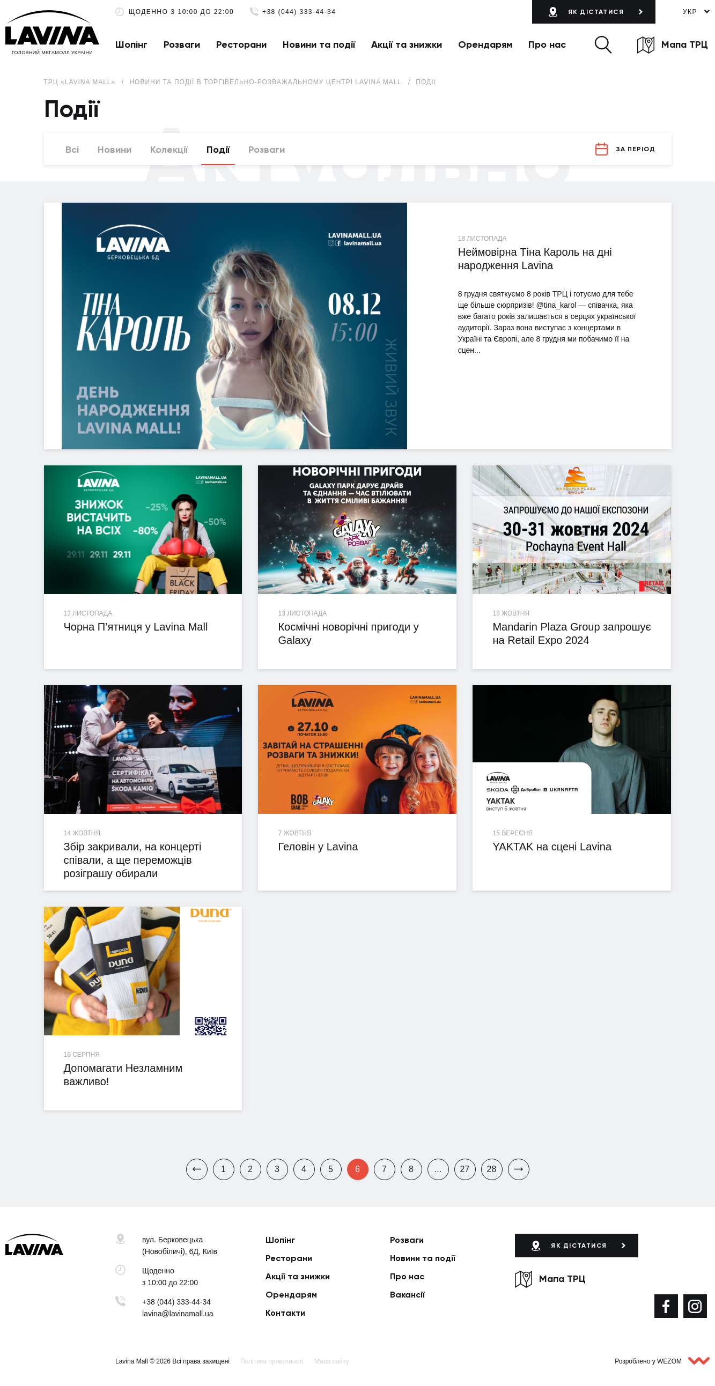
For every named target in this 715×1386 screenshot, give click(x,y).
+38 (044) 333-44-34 (299, 12)
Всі (72, 149)
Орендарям (485, 44)
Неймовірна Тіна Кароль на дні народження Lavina (535, 258)
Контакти (285, 1313)
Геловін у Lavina (318, 847)
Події (426, 82)
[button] (603, 44)
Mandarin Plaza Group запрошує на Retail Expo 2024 (571, 633)
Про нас (547, 44)
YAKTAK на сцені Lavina (551, 847)
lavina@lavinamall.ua (177, 1313)
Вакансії (407, 1294)
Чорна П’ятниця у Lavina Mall (135, 627)
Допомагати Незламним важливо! (122, 1074)
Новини (114, 149)
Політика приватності (272, 1361)
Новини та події (319, 44)
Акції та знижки (406, 44)
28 (492, 1169)
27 (465, 1169)
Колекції (169, 149)
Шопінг (131, 44)
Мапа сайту (331, 1361)
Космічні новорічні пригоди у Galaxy (348, 633)
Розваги (182, 44)
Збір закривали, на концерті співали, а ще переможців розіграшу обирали (132, 860)
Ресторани (241, 44)
